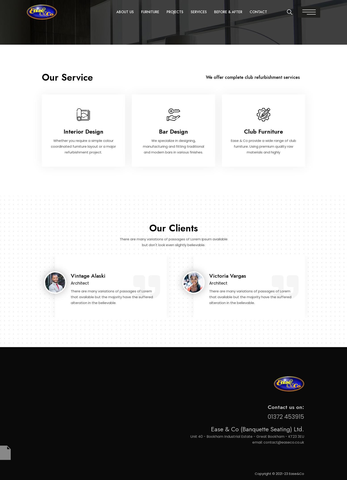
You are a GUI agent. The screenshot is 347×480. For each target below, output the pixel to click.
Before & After (228, 12)
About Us (125, 12)
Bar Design (173, 131)
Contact (258, 12)
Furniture (150, 12)
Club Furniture (263, 131)
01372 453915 (286, 417)
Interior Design (83, 131)
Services (199, 12)
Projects (175, 12)
